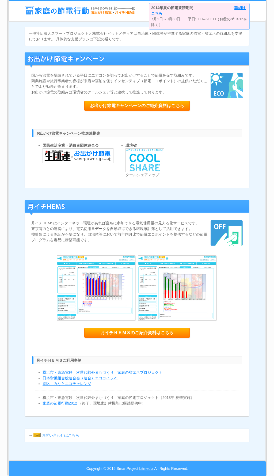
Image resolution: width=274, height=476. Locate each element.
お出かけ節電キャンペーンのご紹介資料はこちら (137, 105)
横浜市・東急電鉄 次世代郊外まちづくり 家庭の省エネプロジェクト (102, 372)
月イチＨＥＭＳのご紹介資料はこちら (137, 332)
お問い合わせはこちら (60, 435)
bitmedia (146, 468)
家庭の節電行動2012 (60, 403)
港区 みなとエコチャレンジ (67, 383)
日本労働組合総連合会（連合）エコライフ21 (80, 378)
